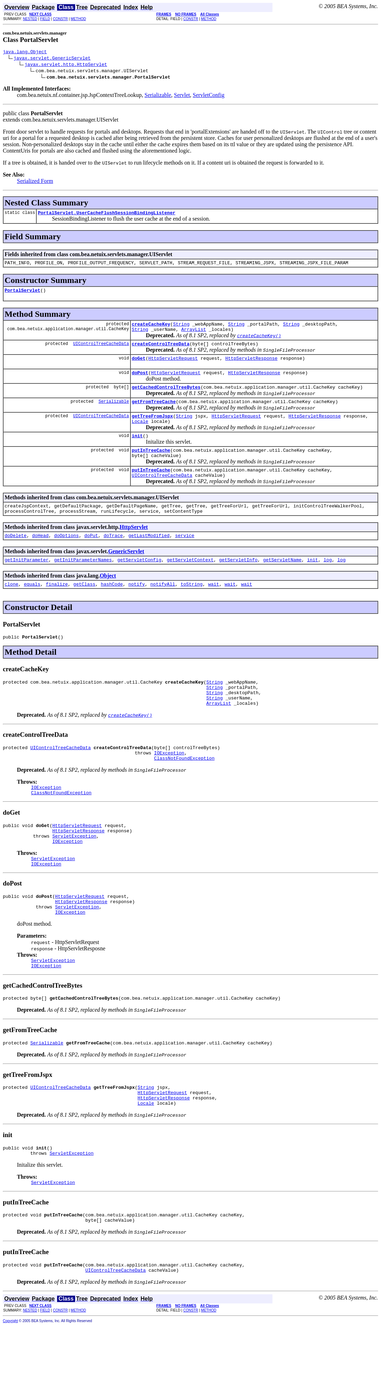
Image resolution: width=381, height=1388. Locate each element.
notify (136, 608)
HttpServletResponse (251, 366)
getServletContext (190, 583)
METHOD (78, 19)
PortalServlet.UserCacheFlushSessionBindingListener (106, 214)
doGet (139, 366)
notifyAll (162, 608)
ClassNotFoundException (184, 792)
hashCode (112, 608)
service (185, 557)
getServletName (282, 583)
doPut (91, 557)
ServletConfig (209, 96)
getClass (84, 608)
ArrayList (193, 335)
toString (191, 608)
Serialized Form (35, 182)
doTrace (113, 557)
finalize (57, 608)
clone (11, 608)
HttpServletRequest (173, 366)
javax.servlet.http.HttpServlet (66, 65)
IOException (169, 785)
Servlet (182, 96)
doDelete (15, 557)
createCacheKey (151, 329)
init (137, 450)
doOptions (66, 557)
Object (108, 599)
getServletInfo (238, 583)
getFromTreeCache (154, 413)
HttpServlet (133, 548)
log (328, 583)
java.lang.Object (25, 52)
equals (32, 608)
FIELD (45, 19)
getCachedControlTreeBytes (166, 397)
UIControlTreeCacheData (101, 351)
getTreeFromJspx (152, 428)
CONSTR (60, 19)
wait (213, 608)
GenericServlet (126, 573)
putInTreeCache (151, 466)
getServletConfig (139, 583)
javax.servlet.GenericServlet (52, 59)
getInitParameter (27, 583)
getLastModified (149, 557)
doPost (140, 382)
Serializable (158, 96)
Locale (140, 435)
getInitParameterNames (83, 583)
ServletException (74, 875)
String (181, 329)
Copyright (10, 1383)
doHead (40, 557)
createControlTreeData (161, 351)
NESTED (30, 19)
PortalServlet (22, 294)
